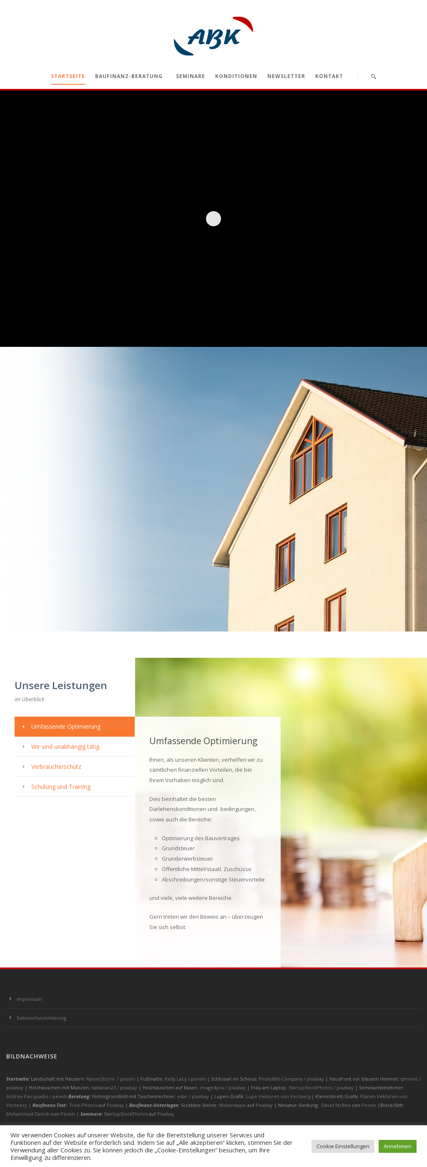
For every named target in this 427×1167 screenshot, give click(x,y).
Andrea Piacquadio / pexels (37, 1096)
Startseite (68, 76)
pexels (199, 1079)
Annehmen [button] (398, 1146)
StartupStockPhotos (126, 1114)
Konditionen (236, 76)
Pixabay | (118, 1105)
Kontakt (329, 76)
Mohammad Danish (28, 1114)
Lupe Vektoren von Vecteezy (278, 1096)
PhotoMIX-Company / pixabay (292, 1079)
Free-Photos (83, 1105)
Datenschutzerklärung (41, 1018)
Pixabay (264, 1105)
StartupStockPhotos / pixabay (322, 1087)
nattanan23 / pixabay (114, 1087)
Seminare (190, 76)
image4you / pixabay (223, 1087)
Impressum (29, 999)
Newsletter (286, 76)
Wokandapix (232, 1105)
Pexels (369, 1105)
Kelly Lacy (176, 1079)
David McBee (336, 1105)
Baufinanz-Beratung (129, 76)
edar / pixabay (193, 1096)
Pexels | (70, 1114)
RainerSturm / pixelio (110, 1079)
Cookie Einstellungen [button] (342, 1146)
